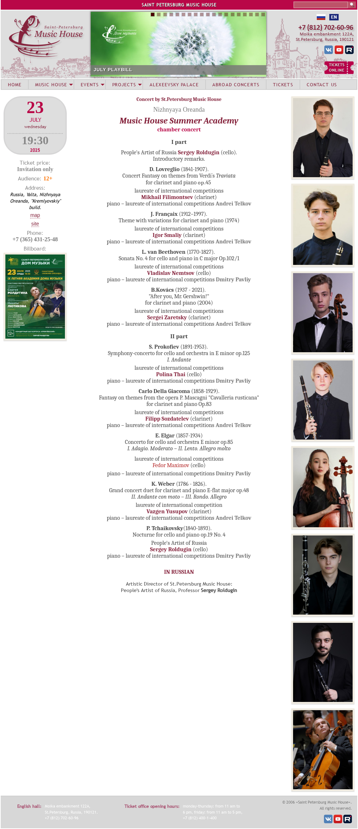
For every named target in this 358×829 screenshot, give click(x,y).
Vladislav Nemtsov (170, 273)
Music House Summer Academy (178, 121)
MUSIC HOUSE (51, 84)
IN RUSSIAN (179, 572)
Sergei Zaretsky (167, 317)
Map (35, 215)
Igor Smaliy (167, 235)
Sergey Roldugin (199, 152)
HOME (15, 84)
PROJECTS (124, 84)
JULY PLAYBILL (113, 69)
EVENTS (90, 84)
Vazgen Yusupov (167, 511)
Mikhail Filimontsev (167, 197)
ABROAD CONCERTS (235, 84)
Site (35, 224)
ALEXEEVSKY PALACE (174, 84)
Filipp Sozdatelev (167, 419)
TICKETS (283, 84)
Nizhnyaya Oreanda (178, 109)
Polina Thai (170, 374)
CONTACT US (322, 84)
